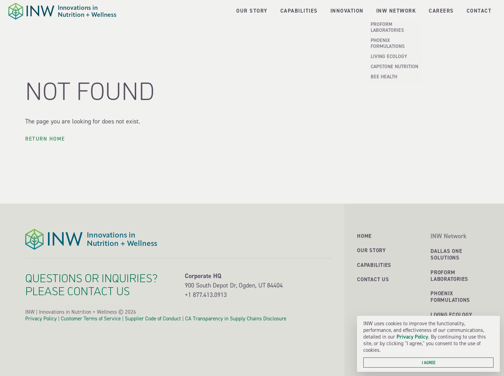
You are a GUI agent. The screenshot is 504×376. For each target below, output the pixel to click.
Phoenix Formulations (450, 296)
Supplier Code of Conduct (153, 318)
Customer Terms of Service (91, 318)
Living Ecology (451, 314)
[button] (396, 11)
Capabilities (374, 265)
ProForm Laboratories (449, 275)
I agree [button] (428, 362)
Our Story (371, 250)
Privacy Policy (412, 336)
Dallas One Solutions (446, 254)
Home (364, 236)
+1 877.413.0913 (206, 294)
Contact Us (373, 279)
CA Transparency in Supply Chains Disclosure (235, 318)
